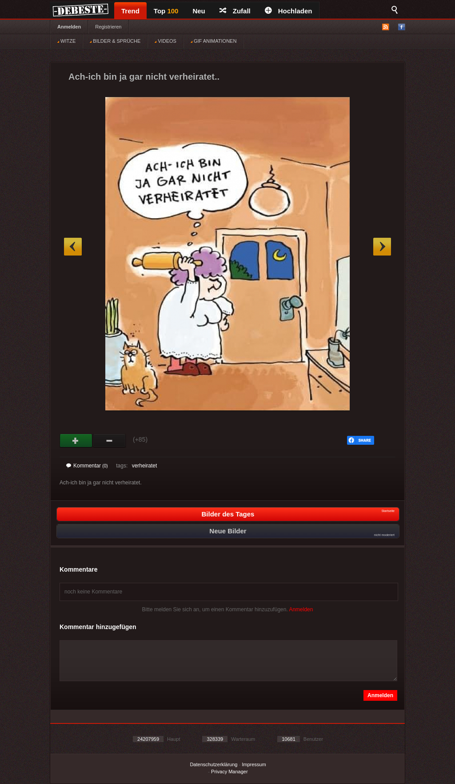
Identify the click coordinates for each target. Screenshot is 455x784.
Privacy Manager (229, 771)
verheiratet (144, 466)
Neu (198, 11)
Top (166, 11)
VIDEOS (165, 41)
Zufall (235, 11)
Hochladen (288, 11)
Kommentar (87, 466)
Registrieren (108, 26)
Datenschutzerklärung (213, 764)
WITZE (66, 41)
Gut (76, 441)
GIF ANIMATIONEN (213, 41)
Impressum (254, 764)
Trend (130, 11)
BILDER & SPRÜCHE (115, 41)
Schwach (109, 441)
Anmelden (69, 26)
